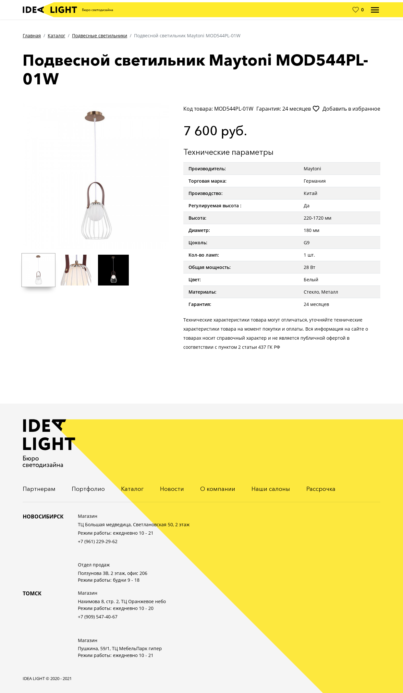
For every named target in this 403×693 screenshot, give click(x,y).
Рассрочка (321, 488)
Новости (172, 488)
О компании (217, 488)
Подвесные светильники (99, 35)
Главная (32, 35)
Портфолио (88, 488)
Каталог (56, 35)
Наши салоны (270, 488)
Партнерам (39, 488)
